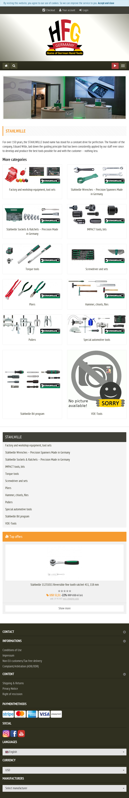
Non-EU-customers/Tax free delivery (22, 661)
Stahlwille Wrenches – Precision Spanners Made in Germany (37, 452)
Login (85, 10)
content (64, 674)
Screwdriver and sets (97, 269)
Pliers (32, 304)
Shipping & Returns (13, 683)
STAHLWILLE (13, 437)
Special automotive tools (97, 340)
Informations (64, 641)
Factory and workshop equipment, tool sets (32, 190)
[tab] (64, 633)
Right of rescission (12, 694)
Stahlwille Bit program (32, 414)
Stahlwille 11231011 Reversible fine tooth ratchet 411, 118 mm (64, 585)
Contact (64, 632)
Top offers (13, 537)
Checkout (50, 10)
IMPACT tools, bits (97, 229)
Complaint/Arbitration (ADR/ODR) (21, 666)
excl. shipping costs (71, 598)
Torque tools (32, 269)
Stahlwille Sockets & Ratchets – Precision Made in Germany (37, 459)
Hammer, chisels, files (96, 304)
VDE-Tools (96, 414)
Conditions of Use (12, 650)
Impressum (8, 655)
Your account (68, 10)
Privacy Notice (10, 688)
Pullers (32, 340)
